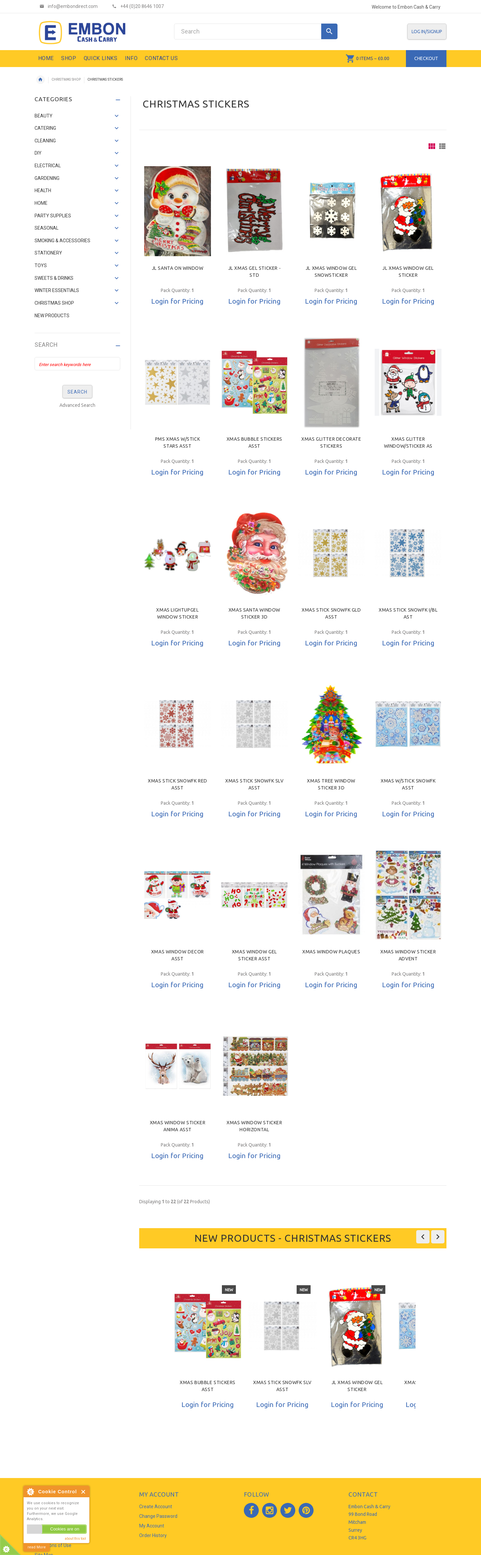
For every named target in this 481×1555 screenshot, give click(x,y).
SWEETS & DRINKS (54, 278)
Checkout (426, 58)
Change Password (158, 1516)
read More (37, 1547)
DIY (38, 153)
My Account (151, 1525)
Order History (153, 1535)
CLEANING (45, 140)
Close (83, 1492)
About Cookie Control (30, 1491)
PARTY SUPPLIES (53, 215)
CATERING (45, 128)
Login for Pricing (177, 301)
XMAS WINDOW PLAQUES (331, 951)
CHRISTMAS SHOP (66, 79)
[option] (207, 1361)
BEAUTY (43, 115)
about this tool (75, 1538)
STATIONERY (48, 253)
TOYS (41, 265)
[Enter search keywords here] (77, 363)
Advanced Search (77, 405)
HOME (41, 203)
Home (40, 79)
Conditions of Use (53, 1545)
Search (46, 345)
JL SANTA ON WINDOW (178, 268)
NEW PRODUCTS (52, 315)
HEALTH (43, 190)
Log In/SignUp (427, 31)
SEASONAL (46, 228)
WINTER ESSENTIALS (57, 290)
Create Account (155, 1506)
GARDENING (47, 178)
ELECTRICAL (48, 165)
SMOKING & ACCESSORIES (62, 240)
